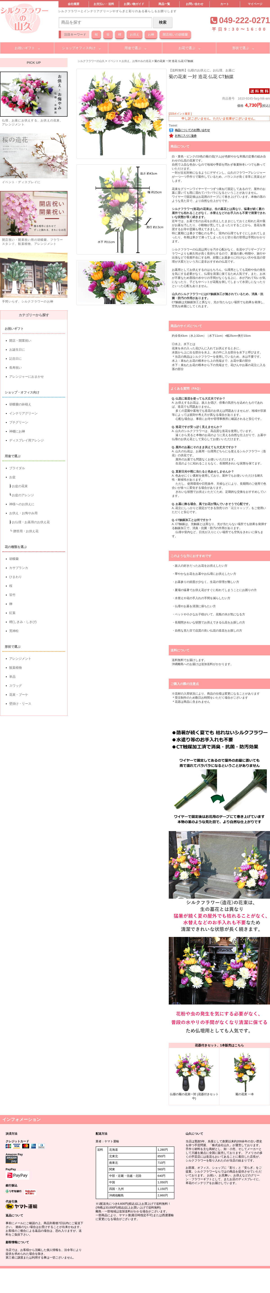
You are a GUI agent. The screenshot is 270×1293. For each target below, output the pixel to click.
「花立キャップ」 (239, 508)
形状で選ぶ (240, 48)
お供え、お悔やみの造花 (136, 61)
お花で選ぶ (186, 48)
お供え (134, 34)
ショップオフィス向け (79, 48)
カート (224, 4)
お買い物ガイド (134, 4)
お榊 (151, 34)
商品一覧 (164, 4)
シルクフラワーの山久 (91, 61)
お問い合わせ (194, 4)
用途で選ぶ (132, 48)
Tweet (173, 125)
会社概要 (73, 4)
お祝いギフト (25, 48)
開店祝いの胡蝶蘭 (175, 34)
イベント (113, 61)
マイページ (255, 4)
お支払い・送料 (104, 4)
